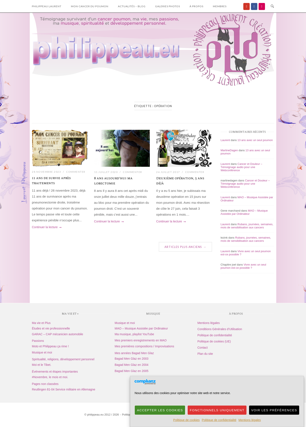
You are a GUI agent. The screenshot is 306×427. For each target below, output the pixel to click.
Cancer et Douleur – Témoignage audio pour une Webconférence (241, 167)
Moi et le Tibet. (41, 364)
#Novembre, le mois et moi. (50, 377)
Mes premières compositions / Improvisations (144, 346)
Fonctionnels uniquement (217, 415)
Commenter (75, 171)
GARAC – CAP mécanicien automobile (57, 334)
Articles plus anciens (185, 247)
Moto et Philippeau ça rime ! (50, 346)
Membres (220, 6)
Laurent (225, 140)
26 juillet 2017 (168, 172)
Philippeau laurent (46, 6)
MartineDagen (229, 150)
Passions (38, 340)
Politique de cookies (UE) (214, 341)
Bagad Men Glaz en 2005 (132, 371)
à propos (196, 6)
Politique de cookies (186, 425)
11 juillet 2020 (106, 172)
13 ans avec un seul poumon (255, 140)
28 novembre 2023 (46, 171)
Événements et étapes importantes (55, 371)
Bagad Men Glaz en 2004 (132, 364)
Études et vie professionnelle (51, 328)
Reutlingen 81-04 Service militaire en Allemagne (63, 389)
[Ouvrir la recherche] (272, 6)
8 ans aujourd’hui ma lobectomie (113, 181)
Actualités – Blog (132, 6)
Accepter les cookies (160, 415)
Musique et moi (42, 352)
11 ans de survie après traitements (51, 180)
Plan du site (205, 353)
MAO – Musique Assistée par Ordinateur (244, 212)
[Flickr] (262, 6)
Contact (202, 347)
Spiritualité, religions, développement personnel (63, 359)
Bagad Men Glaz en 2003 (132, 358)
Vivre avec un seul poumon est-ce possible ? (243, 266)
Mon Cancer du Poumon (89, 6)
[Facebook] (254, 6)
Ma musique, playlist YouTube (134, 334)
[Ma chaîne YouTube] (246, 6)
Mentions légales (249, 425)
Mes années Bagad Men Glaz (134, 353)
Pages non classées (45, 384)
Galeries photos (167, 6)
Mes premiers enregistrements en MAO (141, 340)
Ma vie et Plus (41, 323)
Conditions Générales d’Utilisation (219, 329)
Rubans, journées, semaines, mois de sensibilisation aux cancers (247, 226)
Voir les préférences (274, 415)
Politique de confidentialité (219, 425)
